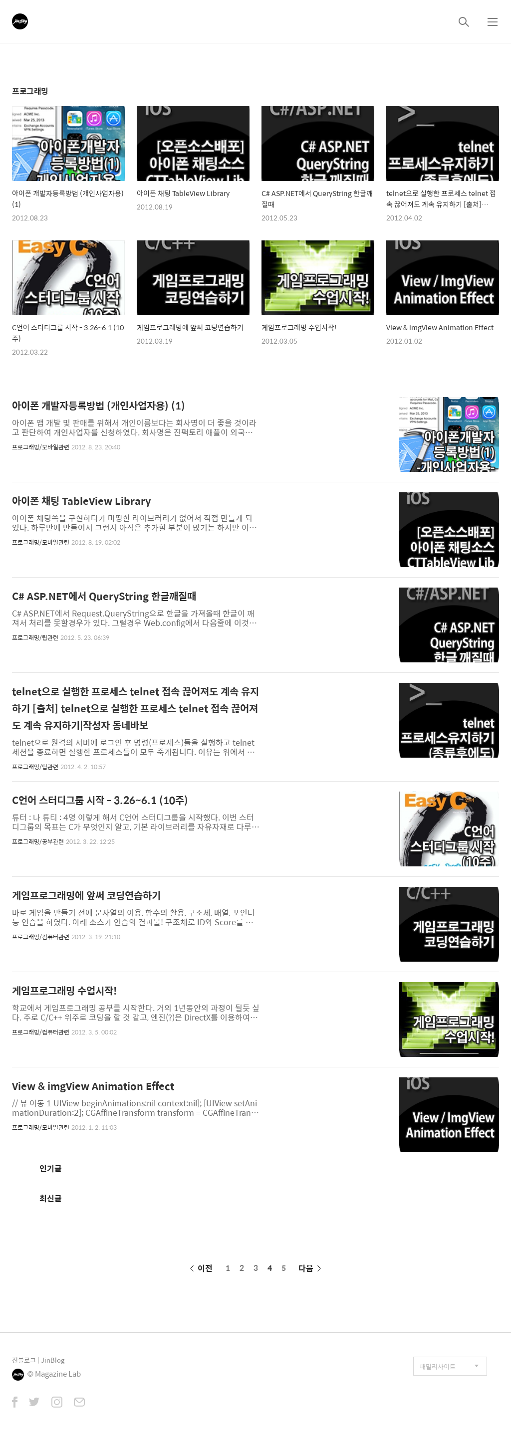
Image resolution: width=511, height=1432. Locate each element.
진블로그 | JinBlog (38, 1360)
